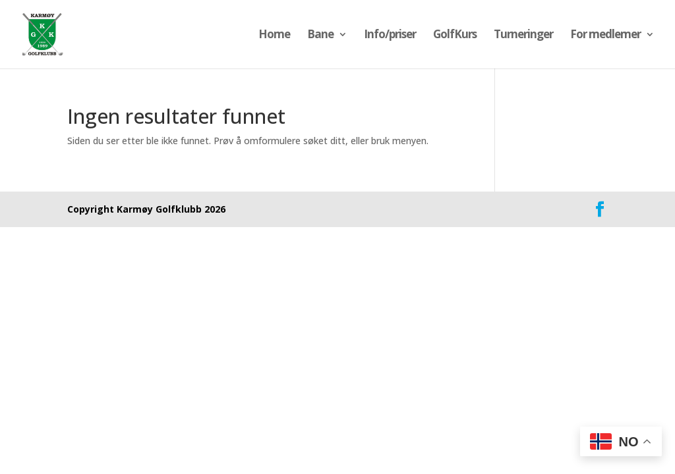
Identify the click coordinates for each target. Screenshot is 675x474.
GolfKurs (455, 35)
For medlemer (605, 35)
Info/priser (390, 35)
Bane (320, 35)
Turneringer (523, 35)
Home (274, 35)
